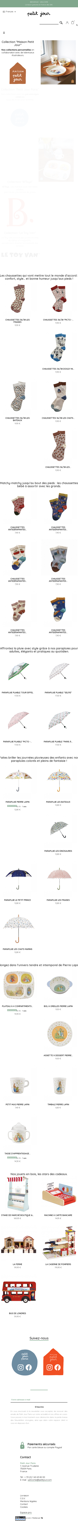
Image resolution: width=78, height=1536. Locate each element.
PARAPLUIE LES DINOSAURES (58, 851)
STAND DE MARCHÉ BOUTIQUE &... (17, 1215)
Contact (24, 1504)
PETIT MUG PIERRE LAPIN (17, 1104)
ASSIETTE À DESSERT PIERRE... (58, 1055)
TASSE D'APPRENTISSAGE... (17, 1153)
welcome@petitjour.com (40, 1479)
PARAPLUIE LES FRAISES (58, 900)
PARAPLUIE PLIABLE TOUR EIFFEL (17, 692)
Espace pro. (26, 1512)
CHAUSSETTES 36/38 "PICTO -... (58, 319)
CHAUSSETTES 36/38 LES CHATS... (58, 418)
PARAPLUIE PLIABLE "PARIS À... (58, 741)
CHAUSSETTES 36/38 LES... (58, 467)
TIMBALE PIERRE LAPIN (58, 1104)
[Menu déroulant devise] (9, 11)
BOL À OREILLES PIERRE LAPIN (58, 1006)
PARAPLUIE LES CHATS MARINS (17, 949)
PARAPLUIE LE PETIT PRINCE (17, 900)
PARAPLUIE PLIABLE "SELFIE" (58, 692)
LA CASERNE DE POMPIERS (58, 1264)
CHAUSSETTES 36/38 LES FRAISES (17, 320)
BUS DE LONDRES (17, 1313)
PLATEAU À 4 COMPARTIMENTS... (17, 1006)
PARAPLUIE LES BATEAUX (58, 802)
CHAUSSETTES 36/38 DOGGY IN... (58, 369)
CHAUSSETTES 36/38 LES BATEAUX (17, 419)
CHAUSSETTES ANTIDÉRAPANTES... (17, 528)
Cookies (24, 1507)
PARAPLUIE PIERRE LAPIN (17, 802)
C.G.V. (22, 1498)
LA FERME (17, 1264)
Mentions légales (28, 1501)
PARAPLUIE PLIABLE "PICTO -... (17, 741)
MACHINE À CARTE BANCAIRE (58, 1215)
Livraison (24, 1495)
